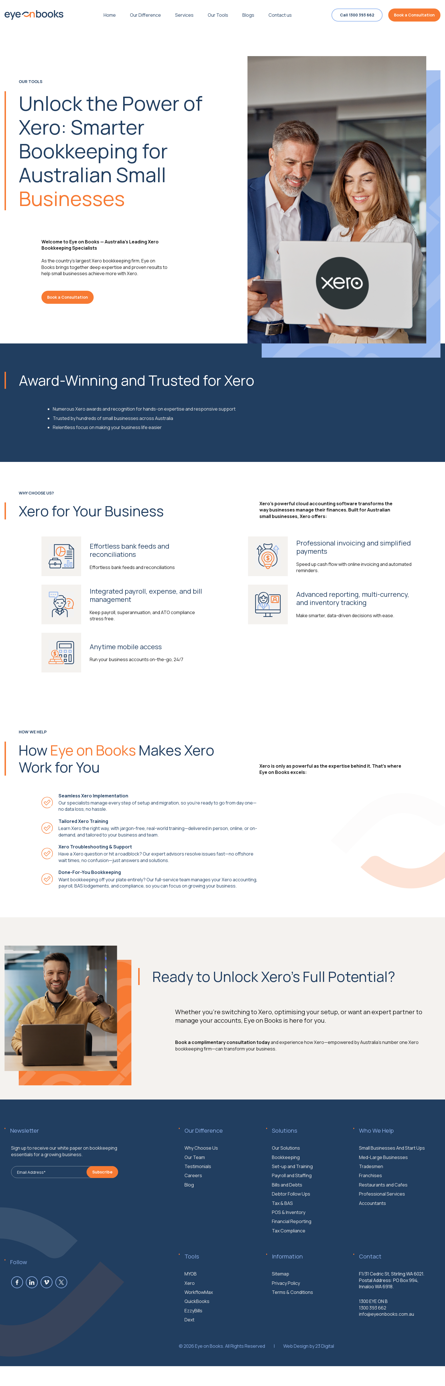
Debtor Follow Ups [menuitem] (291, 1221)
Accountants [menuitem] (372, 1231)
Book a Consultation (414, 15)
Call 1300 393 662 (357, 15)
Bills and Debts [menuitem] (287, 1212)
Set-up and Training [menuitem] (292, 1194)
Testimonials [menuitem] (197, 1194)
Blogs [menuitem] (248, 15)
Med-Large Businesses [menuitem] (383, 1185)
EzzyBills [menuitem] (193, 1338)
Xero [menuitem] (189, 1311)
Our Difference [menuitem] (145, 15)
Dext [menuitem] (189, 1347)
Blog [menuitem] (189, 1212)
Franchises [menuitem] (370, 1203)
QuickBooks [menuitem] (196, 1329)
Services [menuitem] (184, 15)
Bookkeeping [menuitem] (286, 1185)
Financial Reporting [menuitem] (291, 1249)
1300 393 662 (372, 1335)
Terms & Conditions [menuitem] (292, 1320)
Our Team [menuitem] (194, 1185)
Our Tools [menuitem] (218, 15)
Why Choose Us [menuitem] (201, 1176)
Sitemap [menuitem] (280, 1301)
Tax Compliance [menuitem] (288, 1258)
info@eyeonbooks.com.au (386, 1341)
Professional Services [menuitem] (382, 1221)
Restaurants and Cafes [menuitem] (383, 1212)
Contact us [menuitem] (280, 15)
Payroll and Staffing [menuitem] (292, 1203)
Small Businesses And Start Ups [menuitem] (392, 1176)
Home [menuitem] (110, 15)
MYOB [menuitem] (190, 1301)
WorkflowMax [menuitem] (198, 1320)
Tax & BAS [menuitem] (282, 1231)
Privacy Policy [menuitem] (286, 1311)
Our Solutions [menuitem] (286, 1176)
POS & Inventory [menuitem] (288, 1240)
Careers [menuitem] (193, 1203)
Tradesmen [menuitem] (371, 1194)
